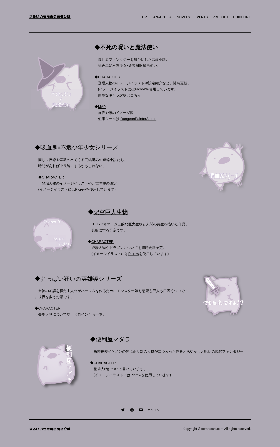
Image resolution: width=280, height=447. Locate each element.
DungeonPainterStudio (138, 119)
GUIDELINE (242, 17)
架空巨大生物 (111, 212)
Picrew (140, 89)
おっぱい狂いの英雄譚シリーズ (81, 278)
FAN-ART (158, 17)
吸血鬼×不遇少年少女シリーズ (79, 147)
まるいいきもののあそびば (50, 16)
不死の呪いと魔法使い (129, 47)
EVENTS (201, 17)
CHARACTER (109, 77)
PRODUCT (220, 17)
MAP (102, 107)
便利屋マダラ (113, 339)
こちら (135, 95)
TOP (143, 17)
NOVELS (183, 17)
